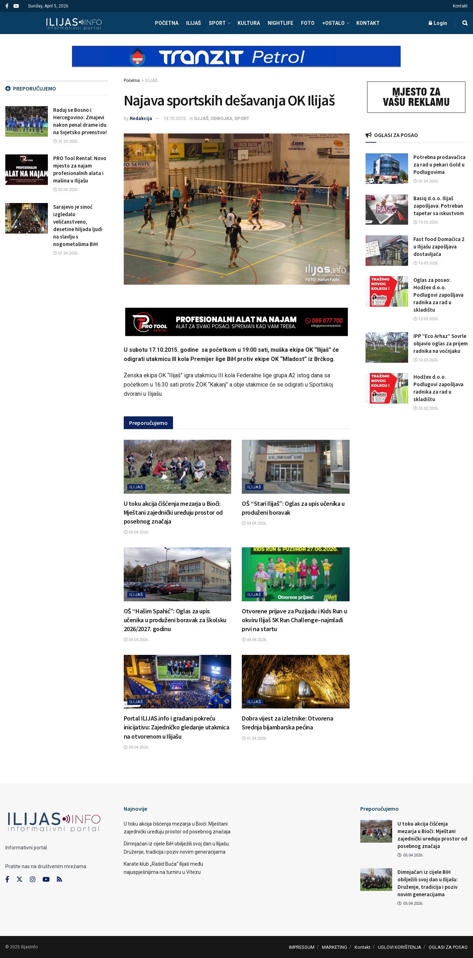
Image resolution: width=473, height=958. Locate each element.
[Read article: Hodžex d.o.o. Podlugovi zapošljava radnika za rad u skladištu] (387, 388)
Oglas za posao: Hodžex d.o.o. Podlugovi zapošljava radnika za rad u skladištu (438, 295)
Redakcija (141, 118)
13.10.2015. (175, 118)
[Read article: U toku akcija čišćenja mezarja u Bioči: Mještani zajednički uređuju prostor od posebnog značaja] (178, 467)
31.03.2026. (65, 141)
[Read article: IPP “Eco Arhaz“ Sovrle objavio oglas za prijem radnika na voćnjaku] (387, 347)
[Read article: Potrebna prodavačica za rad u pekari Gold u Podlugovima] (387, 168)
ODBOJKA (221, 118)
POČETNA (166, 23)
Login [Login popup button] (438, 23)
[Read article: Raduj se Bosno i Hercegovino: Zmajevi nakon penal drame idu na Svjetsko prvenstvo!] (26, 121)
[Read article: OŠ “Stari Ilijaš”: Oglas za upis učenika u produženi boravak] (296, 467)
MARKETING (334, 947)
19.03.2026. (426, 222)
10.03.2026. (426, 360)
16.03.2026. (426, 263)
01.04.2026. (254, 738)
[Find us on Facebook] (7, 879)
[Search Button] (465, 23)
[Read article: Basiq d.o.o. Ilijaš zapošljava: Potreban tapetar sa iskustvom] (387, 210)
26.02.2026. (426, 408)
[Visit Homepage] (74, 23)
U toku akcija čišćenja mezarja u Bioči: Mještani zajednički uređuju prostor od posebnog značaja (173, 512)
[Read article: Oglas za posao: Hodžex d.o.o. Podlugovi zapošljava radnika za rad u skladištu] (387, 291)
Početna (132, 80)
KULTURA (249, 23)
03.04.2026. (136, 747)
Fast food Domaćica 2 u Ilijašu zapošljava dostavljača (438, 246)
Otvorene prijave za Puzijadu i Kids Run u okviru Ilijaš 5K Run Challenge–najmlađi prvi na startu (294, 620)
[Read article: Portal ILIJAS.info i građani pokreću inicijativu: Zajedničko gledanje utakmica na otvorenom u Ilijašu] (178, 682)
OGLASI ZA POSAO (448, 947)
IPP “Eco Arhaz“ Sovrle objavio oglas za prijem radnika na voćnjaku (440, 343)
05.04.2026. (136, 532)
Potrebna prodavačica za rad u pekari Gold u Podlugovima (439, 164)
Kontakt (460, 6)
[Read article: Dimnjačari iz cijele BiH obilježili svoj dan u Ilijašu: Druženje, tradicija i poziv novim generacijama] (376, 879)
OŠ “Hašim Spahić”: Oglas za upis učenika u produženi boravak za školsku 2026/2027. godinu (175, 620)
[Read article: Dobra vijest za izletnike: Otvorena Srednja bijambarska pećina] (296, 682)
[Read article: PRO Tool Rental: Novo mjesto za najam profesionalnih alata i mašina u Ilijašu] (26, 169)
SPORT (217, 23)
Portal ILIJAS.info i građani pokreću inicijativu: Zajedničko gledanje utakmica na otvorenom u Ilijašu (176, 727)
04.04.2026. (254, 523)
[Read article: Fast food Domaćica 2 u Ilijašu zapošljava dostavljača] (387, 250)
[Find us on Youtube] (46, 879)
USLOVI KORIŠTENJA (399, 947)
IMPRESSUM (302, 947)
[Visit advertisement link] (236, 62)
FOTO (308, 23)
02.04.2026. (65, 189)
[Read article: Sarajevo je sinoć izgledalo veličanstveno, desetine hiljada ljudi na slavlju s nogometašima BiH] (26, 218)
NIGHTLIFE (280, 23)
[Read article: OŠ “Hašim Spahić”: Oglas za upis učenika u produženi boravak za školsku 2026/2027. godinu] (178, 574)
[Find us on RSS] (59, 880)
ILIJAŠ (193, 23)
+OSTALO (333, 23)
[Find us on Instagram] (32, 879)
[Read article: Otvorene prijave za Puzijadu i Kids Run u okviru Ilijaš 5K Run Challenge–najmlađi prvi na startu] (296, 574)
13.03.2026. (426, 319)
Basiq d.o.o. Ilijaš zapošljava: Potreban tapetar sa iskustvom (438, 206)
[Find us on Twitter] (19, 879)
